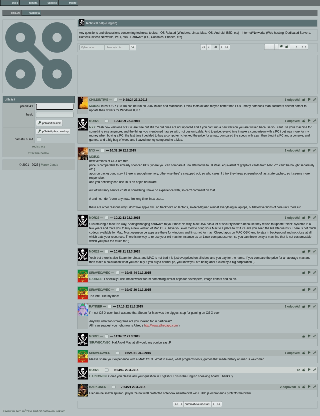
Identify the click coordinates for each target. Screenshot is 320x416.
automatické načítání (197, 404)
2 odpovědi (288, 387)
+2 (298, 370)
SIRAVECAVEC (99, 272)
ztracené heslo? (39, 153)
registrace (39, 146)
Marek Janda (49, 164)
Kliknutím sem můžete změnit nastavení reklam (33, 411)
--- (267, 46)
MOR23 (94, 106)
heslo (29, 114)
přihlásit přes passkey (53, 131)
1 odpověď (292, 100)
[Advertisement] (197, 73)
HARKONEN (97, 376)
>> (226, 47)
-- (272, 46)
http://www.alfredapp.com (161, 325)
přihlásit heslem (49, 123)
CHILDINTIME (98, 100)
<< (203, 47)
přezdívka (26, 106)
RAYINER (95, 279)
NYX (92, 127)
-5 (298, 387)
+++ (304, 46)
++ (297, 46)
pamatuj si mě (23, 139)
